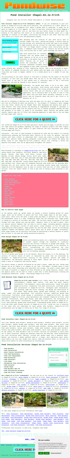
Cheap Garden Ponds (61, 417)
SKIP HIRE (47, 388)
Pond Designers (16, 419)
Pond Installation (17, 415)
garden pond (39, 85)
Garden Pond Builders (43, 414)
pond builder (49, 33)
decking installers (8, 390)
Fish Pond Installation (20, 423)
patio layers (38, 386)
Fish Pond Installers (17, 425)
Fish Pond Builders (24, 421)
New (14, 445)
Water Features (51, 415)
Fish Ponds (5, 417)
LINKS (48, 11)
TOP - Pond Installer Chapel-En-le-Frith (16, 431)
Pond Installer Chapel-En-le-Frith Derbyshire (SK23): (21, 23)
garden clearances (39, 390)
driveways (13, 379)
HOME (44, 11)
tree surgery (21, 384)
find (6, 322)
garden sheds (11, 386)
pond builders (6, 163)
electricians (50, 384)
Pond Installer (58, 414)
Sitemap (2, 445)
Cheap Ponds (47, 421)
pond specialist (32, 125)
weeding (22, 388)
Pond (3, 150)
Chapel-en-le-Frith (31, 150)
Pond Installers (12, 414)
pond (54, 39)
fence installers (52, 377)
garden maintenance (32, 383)
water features (23, 335)
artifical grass (62, 375)
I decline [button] (46, 453)
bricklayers (64, 386)
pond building (26, 133)
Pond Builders (29, 419)
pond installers (62, 165)
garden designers (34, 381)
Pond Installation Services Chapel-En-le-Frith (26, 345)
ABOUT (53, 11)
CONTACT (58, 11)
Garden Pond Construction (35, 415)
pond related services (22, 304)
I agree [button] (40, 453)
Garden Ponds (48, 417)
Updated (18, 445)
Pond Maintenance (26, 414)
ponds (47, 256)
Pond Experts (24, 445)
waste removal (23, 377)
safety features (26, 61)
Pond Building (63, 415)
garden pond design (30, 245)
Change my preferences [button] (56, 453)
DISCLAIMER (65, 11)
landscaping (62, 383)
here (42, 341)
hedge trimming (40, 379)
